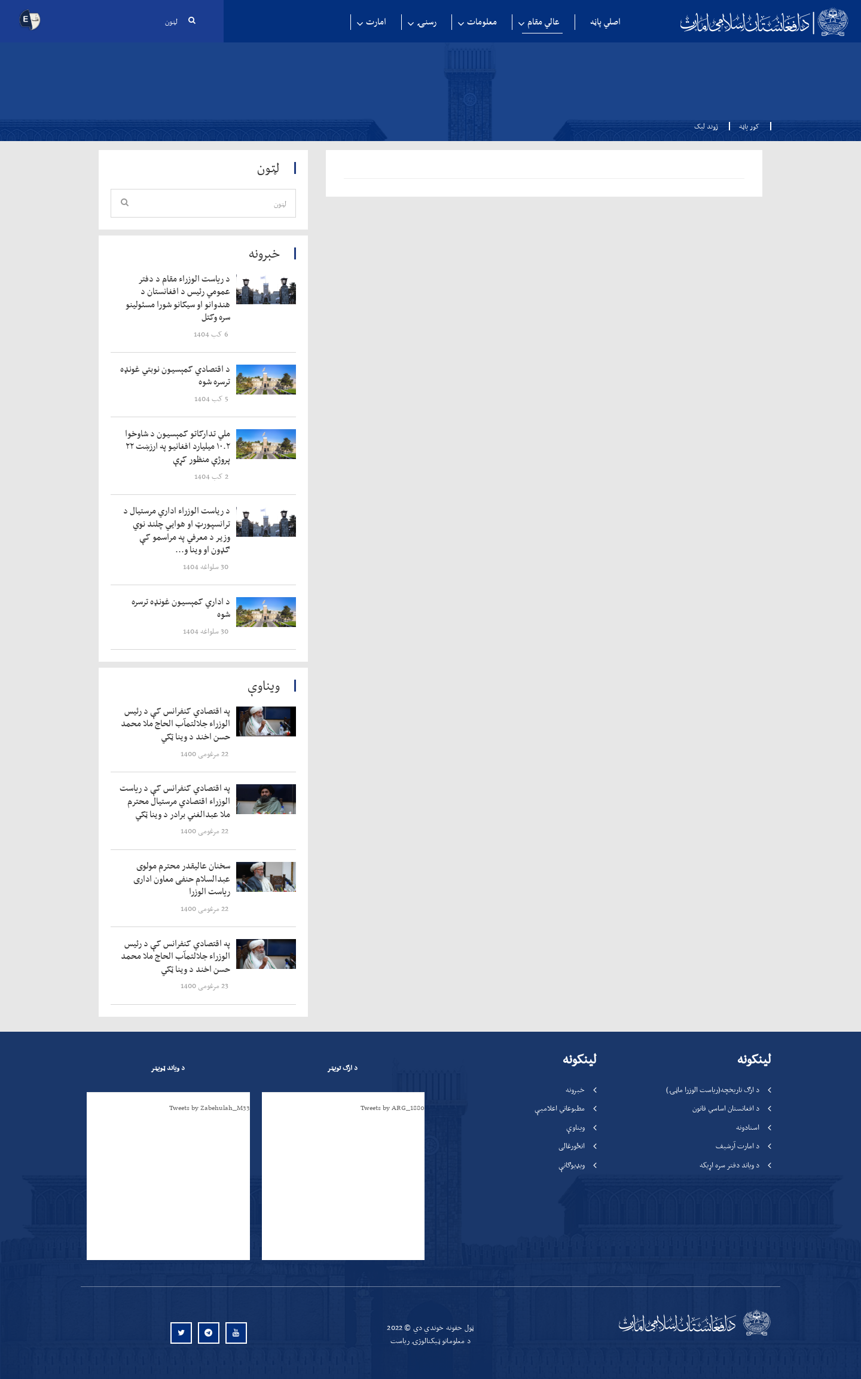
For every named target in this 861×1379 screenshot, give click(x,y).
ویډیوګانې (571, 1164)
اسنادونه (747, 1127)
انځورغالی (571, 1145)
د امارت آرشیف (737, 1145)
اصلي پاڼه (605, 21)
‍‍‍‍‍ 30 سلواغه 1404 (206, 566)
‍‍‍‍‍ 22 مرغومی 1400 (205, 753)
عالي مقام (543, 21)
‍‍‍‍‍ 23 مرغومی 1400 (205, 985)
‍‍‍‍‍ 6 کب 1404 (212, 334)
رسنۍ (426, 21)
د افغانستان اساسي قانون (725, 1108)
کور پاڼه (745, 126)
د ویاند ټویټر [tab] (168, 1068)
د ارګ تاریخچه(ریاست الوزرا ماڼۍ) (712, 1089)
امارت (376, 21)
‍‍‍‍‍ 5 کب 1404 (212, 398)
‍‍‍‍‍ (177, 298)
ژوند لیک (706, 126)
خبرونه (575, 1089)
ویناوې (575, 1127)
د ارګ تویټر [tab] (342, 1068)
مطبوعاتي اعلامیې (560, 1108)
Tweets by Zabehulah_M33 (209, 1108)
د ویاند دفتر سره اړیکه (729, 1164)
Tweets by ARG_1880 (393, 1108)
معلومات (482, 21)
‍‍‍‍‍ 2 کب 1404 (212, 476)
